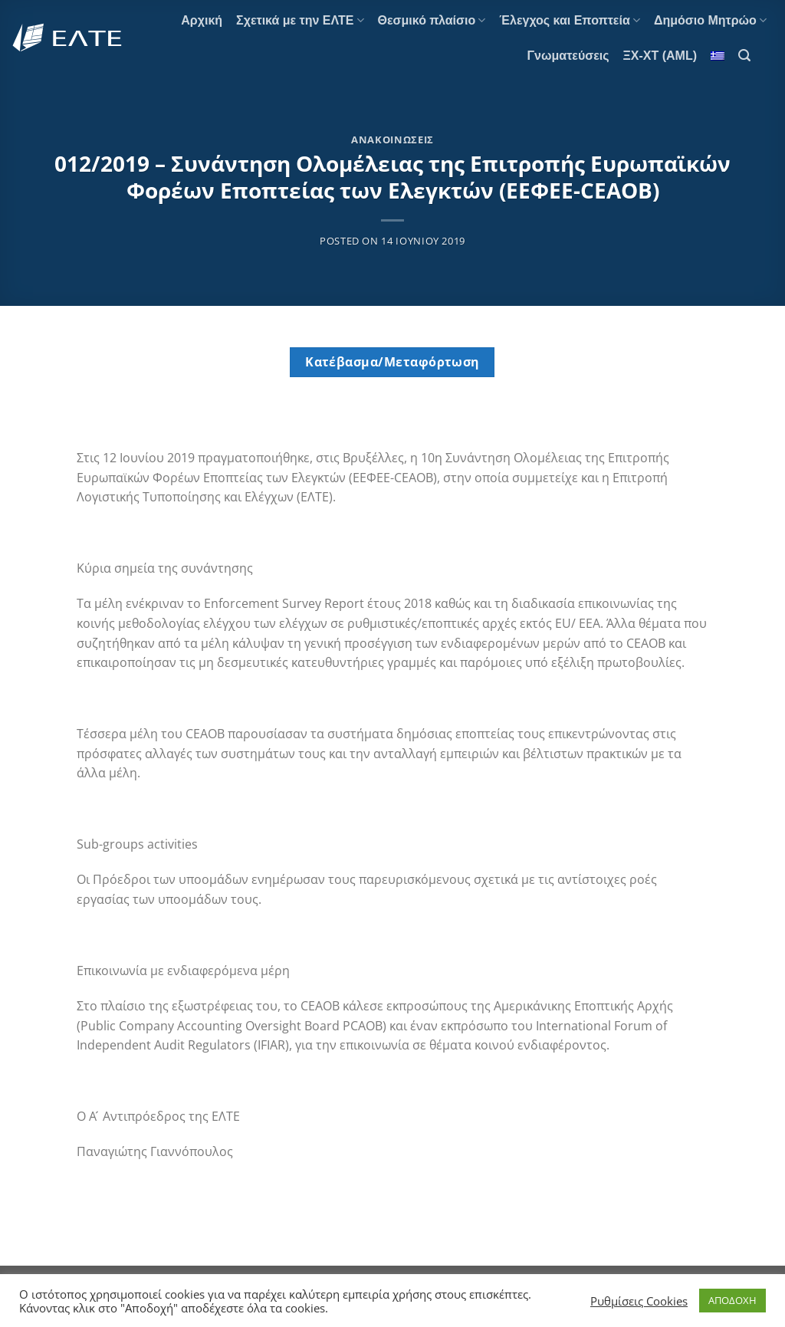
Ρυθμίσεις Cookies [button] (639, 1301)
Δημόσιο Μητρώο (710, 20)
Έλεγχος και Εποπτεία (569, 20)
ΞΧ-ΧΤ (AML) (660, 55)
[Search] (744, 56)
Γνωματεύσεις (568, 55)
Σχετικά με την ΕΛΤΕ (299, 20)
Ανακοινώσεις (392, 139)
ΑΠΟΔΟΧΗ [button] (732, 1300)
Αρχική (201, 20)
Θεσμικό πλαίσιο (432, 20)
